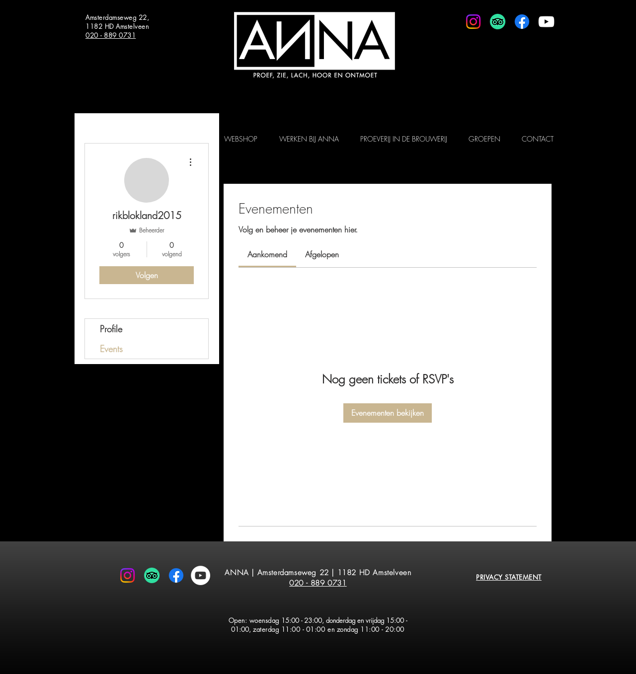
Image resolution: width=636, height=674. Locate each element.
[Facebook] (522, 21)
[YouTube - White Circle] (200, 575)
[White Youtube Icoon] (546, 21)
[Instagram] (473, 21)
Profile (111, 329)
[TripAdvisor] (497, 21)
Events (111, 349)
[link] (267, 254)
